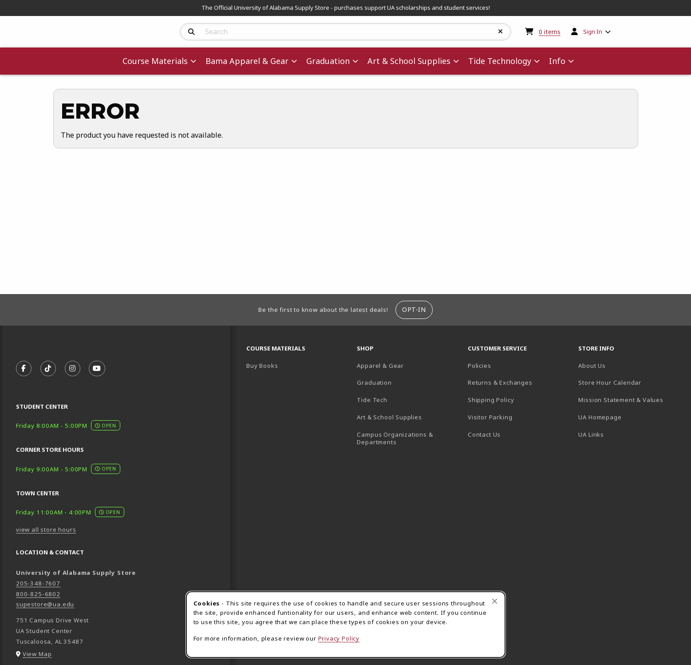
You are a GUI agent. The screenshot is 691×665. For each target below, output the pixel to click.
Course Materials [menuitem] (155, 61)
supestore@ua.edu (45, 604)
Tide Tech (372, 400)
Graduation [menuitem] (328, 61)
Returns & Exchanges (500, 382)
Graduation (374, 382)
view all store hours (46, 530)
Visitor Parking (490, 417)
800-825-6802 (38, 594)
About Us (592, 366)
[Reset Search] (500, 31)
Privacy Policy (339, 638)
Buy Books (262, 366)
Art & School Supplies (389, 417)
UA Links (591, 434)
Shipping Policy (491, 400)
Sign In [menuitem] (592, 32)
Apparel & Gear (380, 366)
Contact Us (484, 434)
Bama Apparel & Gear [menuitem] (246, 61)
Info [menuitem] (557, 61)
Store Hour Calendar (630, 382)
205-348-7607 (38, 583)
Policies (479, 366)
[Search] (191, 32)
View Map (37, 654)
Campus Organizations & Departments (407, 438)
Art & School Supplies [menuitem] (408, 61)
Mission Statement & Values (620, 400)
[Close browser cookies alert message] (494, 601)
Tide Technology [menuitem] (499, 61)
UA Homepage (630, 417)
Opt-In (414, 309)
